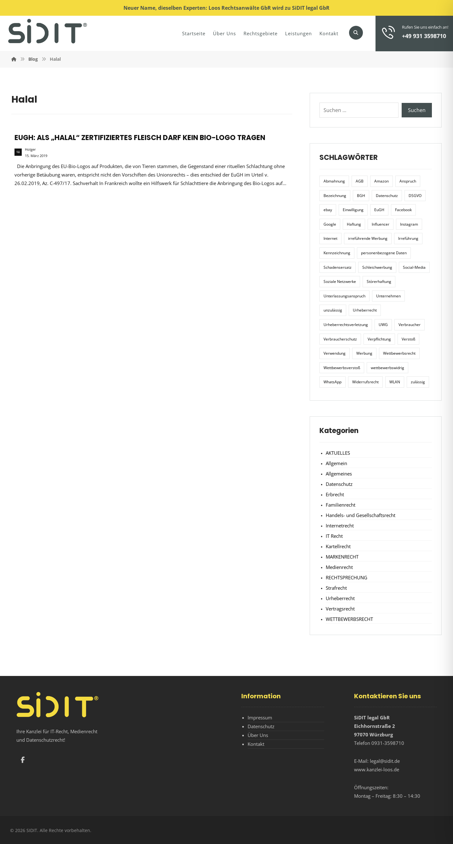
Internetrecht (340, 525)
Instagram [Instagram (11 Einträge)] (409, 224)
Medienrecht (339, 567)
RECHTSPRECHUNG (346, 577)
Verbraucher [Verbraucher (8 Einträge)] (410, 324)
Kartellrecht (338, 546)
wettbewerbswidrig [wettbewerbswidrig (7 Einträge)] (387, 367)
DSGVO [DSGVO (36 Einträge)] (415, 195)
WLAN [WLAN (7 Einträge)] (394, 382)
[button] (356, 33)
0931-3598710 (387, 743)
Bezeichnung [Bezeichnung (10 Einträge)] (335, 195)
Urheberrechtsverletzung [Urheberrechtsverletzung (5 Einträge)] (346, 324)
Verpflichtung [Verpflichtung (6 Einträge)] (379, 339)
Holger (30, 149)
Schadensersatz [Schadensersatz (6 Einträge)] (338, 267)
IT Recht (334, 536)
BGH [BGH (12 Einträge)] (361, 195)
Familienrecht (340, 505)
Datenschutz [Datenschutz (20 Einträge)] (387, 195)
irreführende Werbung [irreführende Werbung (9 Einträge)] (367, 238)
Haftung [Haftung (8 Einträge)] (354, 224)
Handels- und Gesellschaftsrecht (360, 515)
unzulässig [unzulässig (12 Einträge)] (333, 310)
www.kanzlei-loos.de (376, 769)
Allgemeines (339, 473)
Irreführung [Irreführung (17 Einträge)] (408, 238)
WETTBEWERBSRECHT (349, 619)
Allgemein (336, 463)
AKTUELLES (338, 453)
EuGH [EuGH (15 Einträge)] (379, 209)
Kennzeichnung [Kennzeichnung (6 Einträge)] (337, 253)
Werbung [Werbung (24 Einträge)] (364, 353)
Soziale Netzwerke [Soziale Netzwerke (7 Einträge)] (340, 281)
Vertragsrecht (340, 608)
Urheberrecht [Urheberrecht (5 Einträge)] (365, 310)
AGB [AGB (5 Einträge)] (360, 181)
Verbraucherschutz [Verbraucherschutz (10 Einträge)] (340, 339)
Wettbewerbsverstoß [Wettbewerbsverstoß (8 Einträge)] (342, 367)
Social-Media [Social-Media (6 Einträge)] (414, 267)
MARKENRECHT (342, 557)
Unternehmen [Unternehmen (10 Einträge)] (388, 296)
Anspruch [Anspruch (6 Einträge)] (407, 181)
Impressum (260, 717)
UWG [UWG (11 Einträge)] (383, 324)
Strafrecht (336, 588)
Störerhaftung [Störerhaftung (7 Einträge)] (379, 281)
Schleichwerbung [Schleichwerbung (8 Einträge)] (377, 267)
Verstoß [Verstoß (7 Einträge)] (408, 339)
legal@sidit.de (385, 761)
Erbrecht (335, 494)
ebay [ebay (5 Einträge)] (328, 209)
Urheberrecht (340, 598)
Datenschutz (339, 484)
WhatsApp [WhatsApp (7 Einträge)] (332, 382)
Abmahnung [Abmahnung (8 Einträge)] (334, 181)
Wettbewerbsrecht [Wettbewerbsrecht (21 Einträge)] (399, 353)
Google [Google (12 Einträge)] (330, 224)
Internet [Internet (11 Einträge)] (330, 238)
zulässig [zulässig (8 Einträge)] (418, 382)
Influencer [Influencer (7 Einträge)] (380, 224)
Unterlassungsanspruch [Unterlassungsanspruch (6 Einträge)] (344, 296)
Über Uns (258, 735)
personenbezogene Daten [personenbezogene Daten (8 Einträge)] (384, 253)
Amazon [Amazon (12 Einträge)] (381, 181)
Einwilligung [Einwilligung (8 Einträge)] (353, 209)
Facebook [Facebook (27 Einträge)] (403, 209)
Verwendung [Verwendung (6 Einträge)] (335, 353)
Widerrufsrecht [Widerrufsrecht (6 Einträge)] (365, 382)
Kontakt (256, 744)
